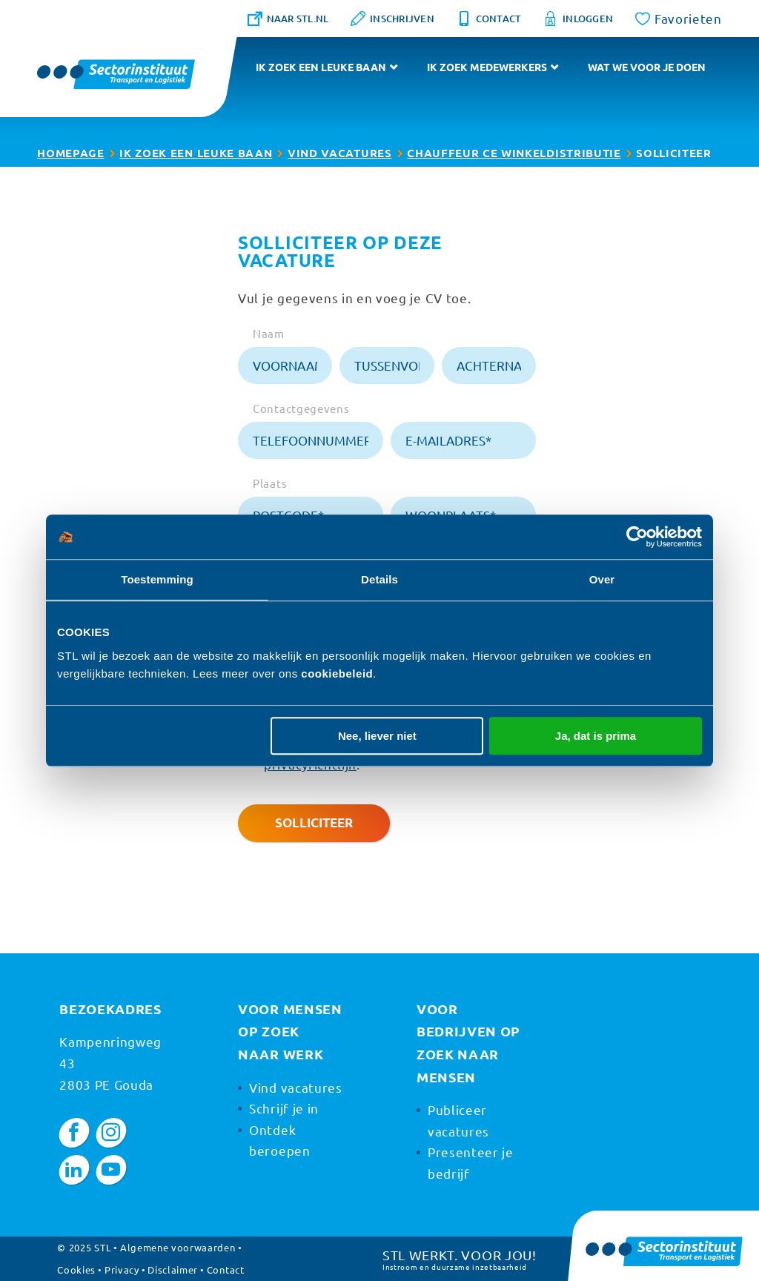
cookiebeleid (337, 673)
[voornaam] (285, 365)
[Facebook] (74, 1133)
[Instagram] (111, 1133)
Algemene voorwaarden (178, 1247)
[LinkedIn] (74, 1170)
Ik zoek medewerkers (487, 66)
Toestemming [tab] (157, 579)
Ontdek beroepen (279, 1140)
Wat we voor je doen (647, 66)
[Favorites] (678, 18)
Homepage (70, 152)
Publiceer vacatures (458, 1120)
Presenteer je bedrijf (471, 1162)
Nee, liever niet (377, 735)
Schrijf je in (284, 1108)
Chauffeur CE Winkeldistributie (513, 152)
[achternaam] (489, 365)
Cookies (76, 1269)
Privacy (122, 1269)
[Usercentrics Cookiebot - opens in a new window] (637, 537)
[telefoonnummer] (310, 440)
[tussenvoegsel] (386, 365)
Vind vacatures (340, 152)
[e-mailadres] (463, 440)
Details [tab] (379, 579)
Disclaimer (173, 1269)
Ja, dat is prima (595, 735)
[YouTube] (111, 1170)
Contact (226, 1269)
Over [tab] (602, 579)
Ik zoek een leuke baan (321, 66)
